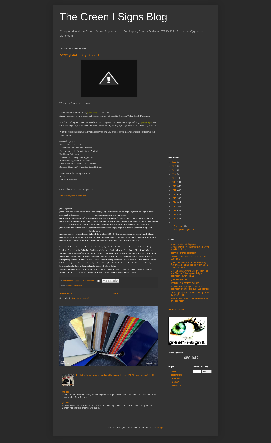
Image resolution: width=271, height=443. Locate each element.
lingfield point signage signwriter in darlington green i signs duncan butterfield (190, 287)
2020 (174, 178)
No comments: (88, 281)
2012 (174, 210)
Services (175, 382)
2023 (174, 170)
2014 (174, 202)
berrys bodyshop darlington (183, 253)
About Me (175, 378)
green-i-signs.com (74, 285)
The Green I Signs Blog (113, 16)
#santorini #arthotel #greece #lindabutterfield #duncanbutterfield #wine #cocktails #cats (190, 247)
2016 (174, 194)
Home (115, 293)
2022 (174, 174)
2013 (174, 206)
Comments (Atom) (80, 298)
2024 (174, 166)
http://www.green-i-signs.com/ (73, 195)
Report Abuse (176, 309)
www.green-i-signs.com (79, 54)
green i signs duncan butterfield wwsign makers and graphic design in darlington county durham (189, 265)
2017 (174, 190)
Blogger (159, 427)
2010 (174, 218)
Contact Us (176, 385)
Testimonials (176, 375)
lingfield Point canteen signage (185, 283)
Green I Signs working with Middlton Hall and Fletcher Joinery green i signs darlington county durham (189, 273)
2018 (174, 186)
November (179, 226)
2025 (174, 162)
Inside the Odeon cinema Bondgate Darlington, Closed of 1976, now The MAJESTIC (115, 375)
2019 (174, 182)
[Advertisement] (190, 99)
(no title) (65, 392)
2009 (174, 222)
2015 (174, 198)
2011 (174, 214)
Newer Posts (66, 293)
